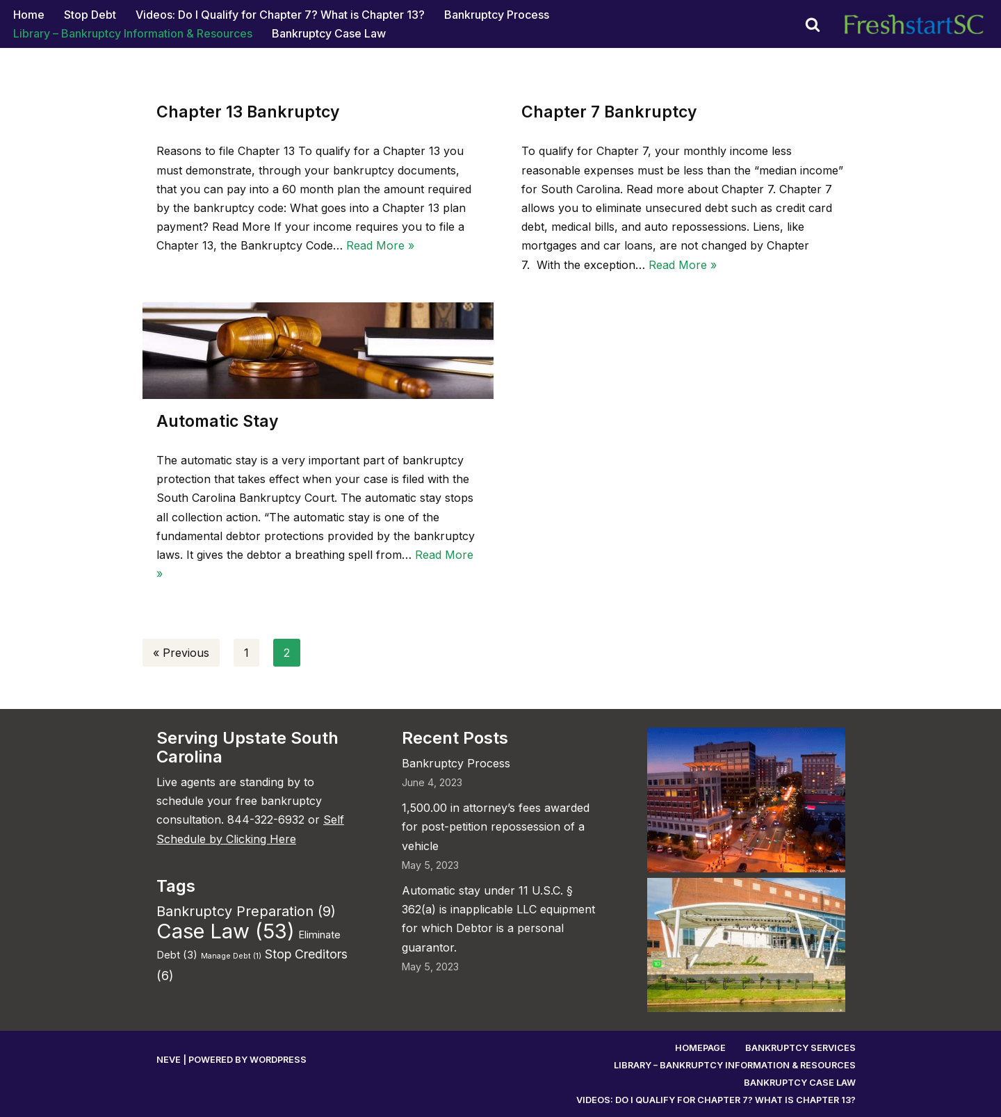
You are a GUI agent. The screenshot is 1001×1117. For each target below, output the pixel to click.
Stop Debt (90, 15)
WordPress (278, 1059)
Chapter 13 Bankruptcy (248, 112)
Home (28, 15)
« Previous (181, 653)
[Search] (812, 24)
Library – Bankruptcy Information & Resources (132, 33)
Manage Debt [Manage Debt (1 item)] (231, 956)
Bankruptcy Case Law (329, 33)
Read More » (380, 245)
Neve (168, 1059)
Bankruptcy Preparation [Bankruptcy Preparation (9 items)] (246, 911)
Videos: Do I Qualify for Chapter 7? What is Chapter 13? (280, 15)
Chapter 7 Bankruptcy (609, 112)
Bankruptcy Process (496, 15)
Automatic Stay (217, 421)
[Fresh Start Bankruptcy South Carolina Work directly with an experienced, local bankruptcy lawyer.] (918, 24)
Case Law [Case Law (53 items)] (225, 931)
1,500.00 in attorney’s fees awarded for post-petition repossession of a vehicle (495, 826)
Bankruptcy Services (800, 1048)
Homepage (700, 1048)
